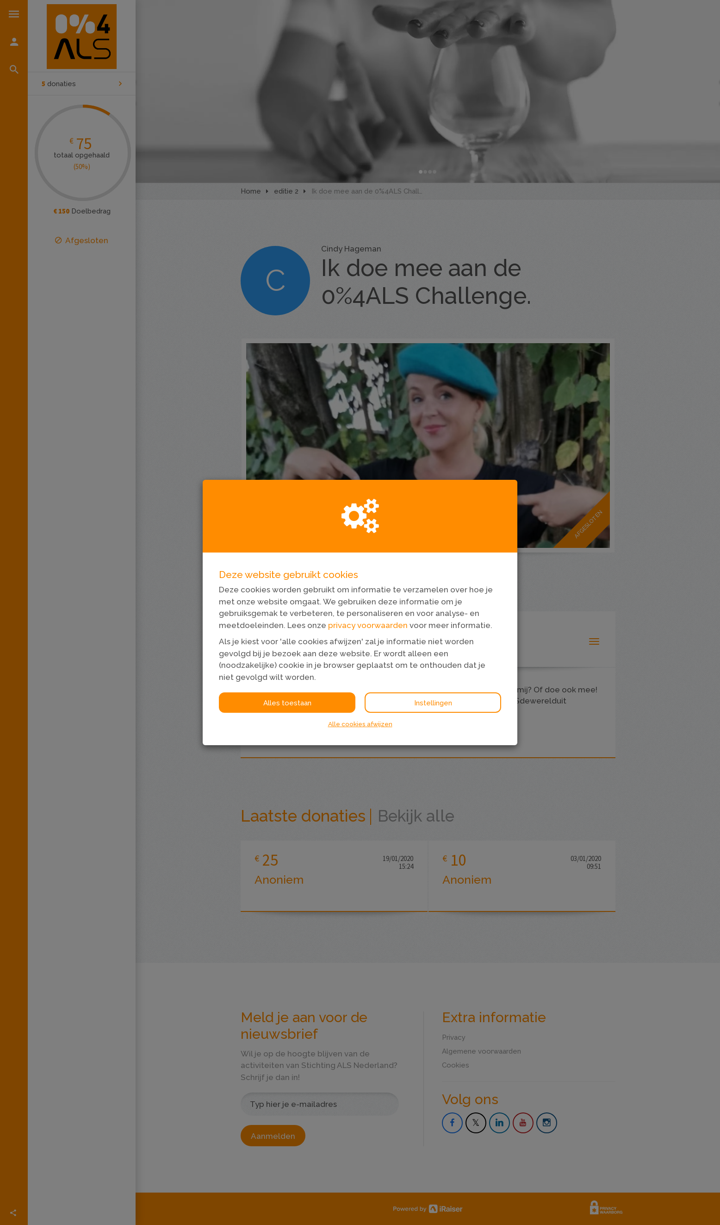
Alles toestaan (287, 703)
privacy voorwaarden (368, 625)
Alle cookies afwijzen (360, 724)
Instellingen (433, 703)
